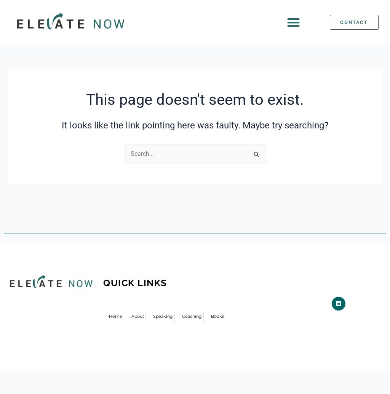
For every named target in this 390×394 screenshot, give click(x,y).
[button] (294, 22)
